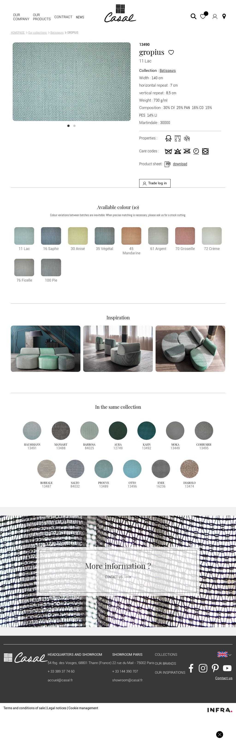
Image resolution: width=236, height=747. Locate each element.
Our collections (37, 32)
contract (63, 17)
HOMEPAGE (18, 32)
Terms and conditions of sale (24, 708)
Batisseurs (57, 32)
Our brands (165, 664)
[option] (72, 81)
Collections (166, 655)
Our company (21, 17)
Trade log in (155, 183)
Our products (42, 17)
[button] (203, 16)
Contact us (118, 576)
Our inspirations (170, 673)
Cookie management (83, 708)
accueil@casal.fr (60, 680)
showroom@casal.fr (127, 680)
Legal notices (56, 708)
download (175, 164)
